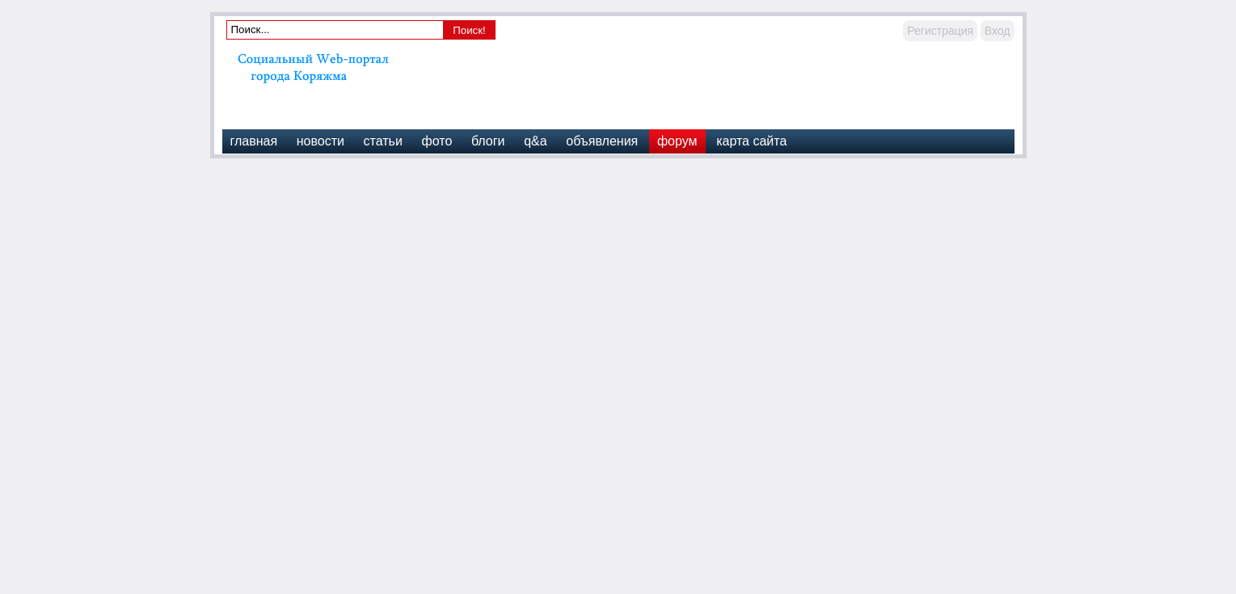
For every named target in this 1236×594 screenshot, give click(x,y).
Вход (997, 30)
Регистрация (940, 30)
